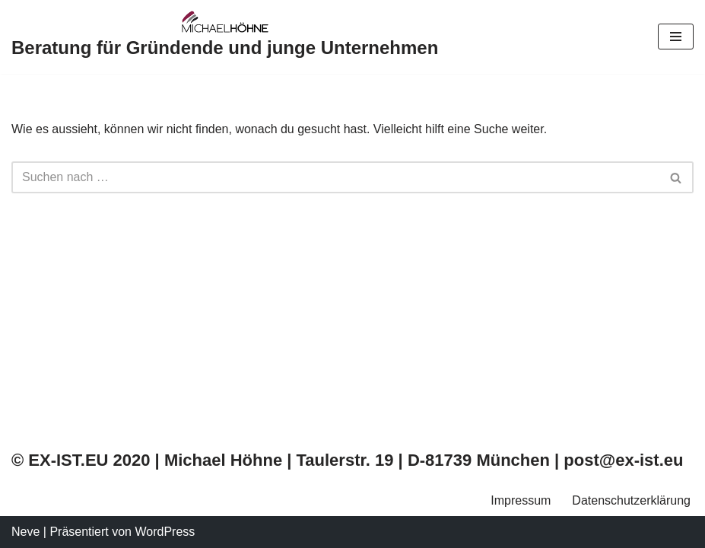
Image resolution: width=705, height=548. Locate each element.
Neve (25, 531)
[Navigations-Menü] (676, 36)
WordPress (165, 531)
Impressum (521, 500)
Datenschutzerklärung (631, 500)
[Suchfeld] (335, 177)
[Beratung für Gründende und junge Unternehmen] (224, 37)
